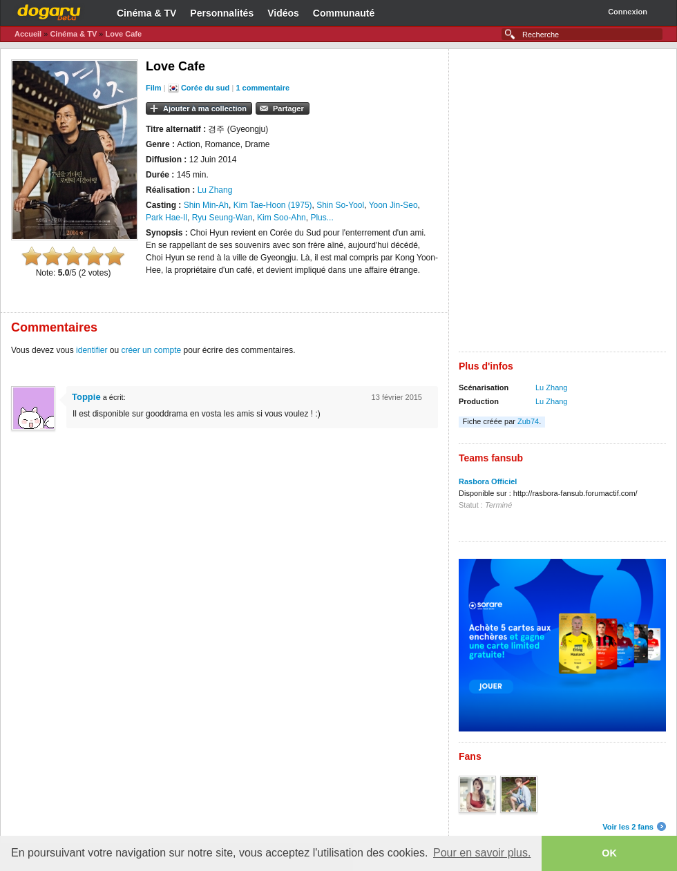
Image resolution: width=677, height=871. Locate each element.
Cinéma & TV (146, 13)
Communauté (343, 13)
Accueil (28, 34)
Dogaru (49, 10)
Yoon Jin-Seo (393, 205)
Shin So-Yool (340, 205)
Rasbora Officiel (488, 481)
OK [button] (609, 853)
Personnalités (222, 13)
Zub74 (528, 421)
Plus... (321, 217)
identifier (91, 350)
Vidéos (283, 13)
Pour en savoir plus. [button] (482, 853)
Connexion (627, 12)
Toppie (86, 397)
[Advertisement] (170, 205)
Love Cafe (123, 34)
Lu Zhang (551, 387)
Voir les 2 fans (628, 827)
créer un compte (151, 350)
